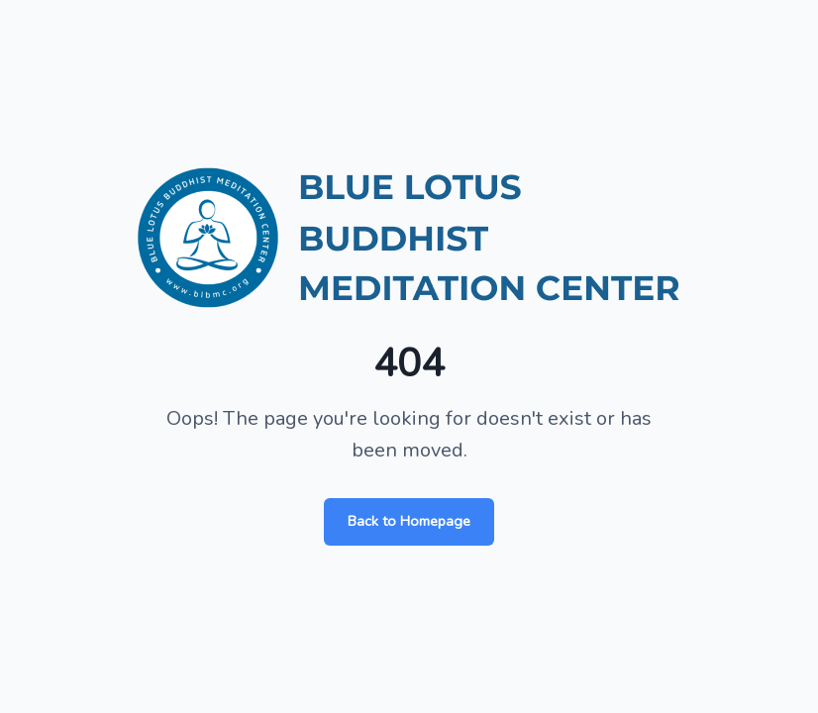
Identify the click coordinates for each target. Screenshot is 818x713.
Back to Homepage (409, 521)
